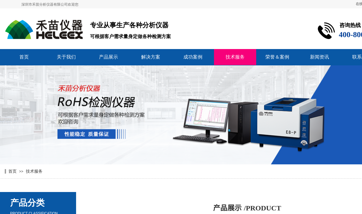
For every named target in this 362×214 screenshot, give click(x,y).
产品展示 (108, 56)
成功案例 (192, 56)
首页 (24, 56)
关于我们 (66, 56)
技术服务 (235, 56)
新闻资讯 (319, 56)
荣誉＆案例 (277, 56)
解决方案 (150, 56)
